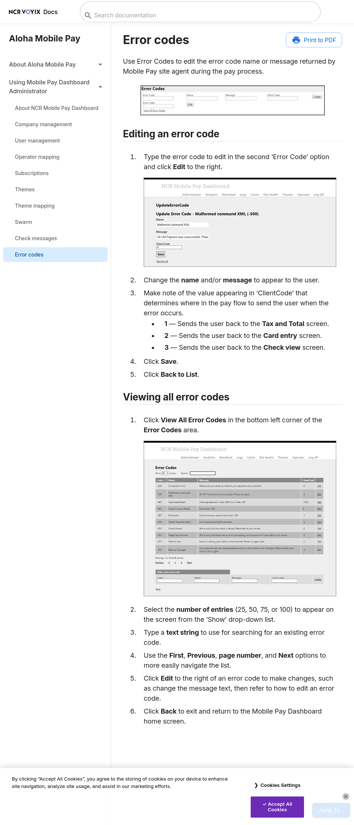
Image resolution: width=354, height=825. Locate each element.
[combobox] (199, 15)
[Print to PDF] (314, 40)
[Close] (346, 796)
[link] (55, 108)
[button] (55, 64)
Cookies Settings (280, 785)
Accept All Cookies (280, 807)
